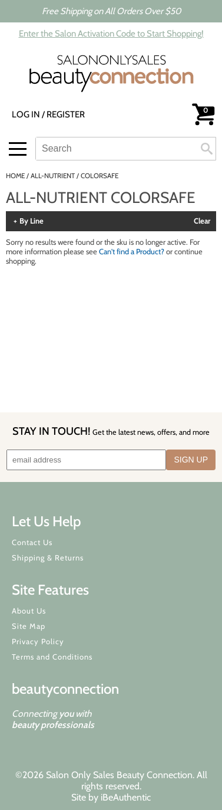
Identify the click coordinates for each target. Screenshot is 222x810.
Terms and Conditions (52, 656)
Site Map (28, 626)
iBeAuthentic (126, 797)
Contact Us (32, 542)
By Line (31, 221)
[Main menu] (17, 149)
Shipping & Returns (48, 557)
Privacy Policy (38, 641)
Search (207, 149)
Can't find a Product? (131, 251)
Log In (27, 114)
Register (66, 114)
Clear (202, 221)
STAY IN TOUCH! (111, 431)
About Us (29, 610)
